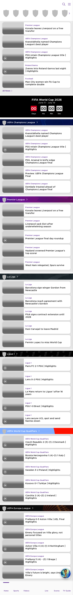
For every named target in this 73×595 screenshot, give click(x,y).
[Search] (64, 4)
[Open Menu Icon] (69, 4)
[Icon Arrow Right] (69, 13)
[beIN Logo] (36, 4)
